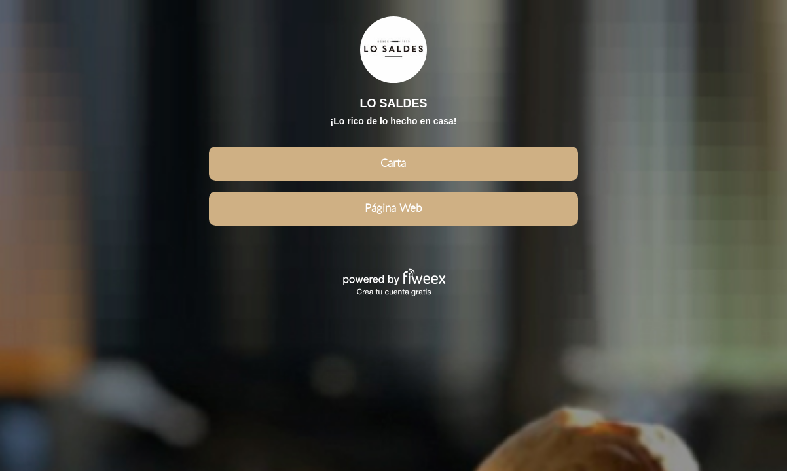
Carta (393, 163)
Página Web (393, 208)
